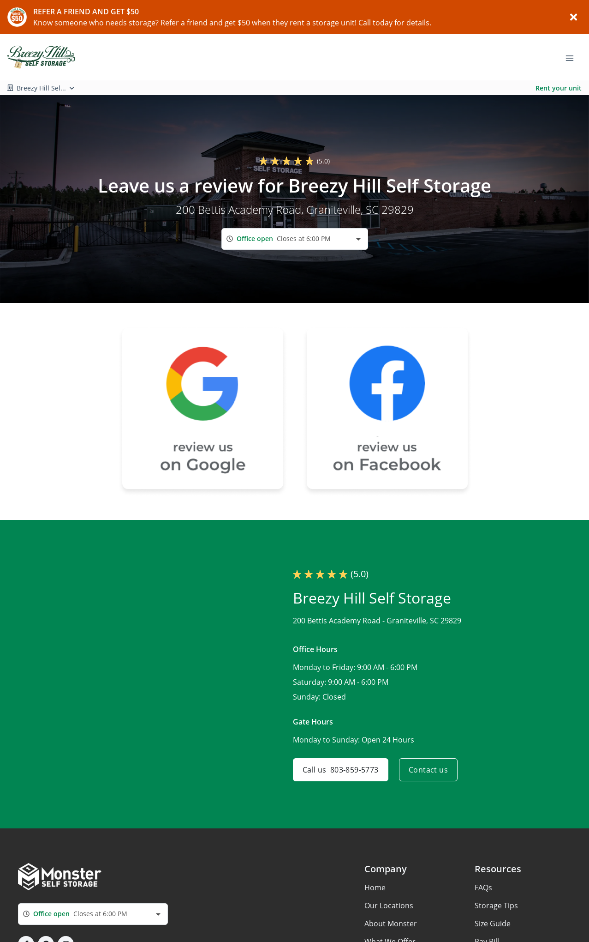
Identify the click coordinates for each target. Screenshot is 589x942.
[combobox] (294, 239)
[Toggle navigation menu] (573, 57)
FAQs (483, 887)
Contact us (428, 770)
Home (375, 887)
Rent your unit (558, 88)
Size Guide (493, 923)
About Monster (390, 923)
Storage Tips (496, 905)
